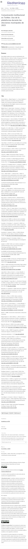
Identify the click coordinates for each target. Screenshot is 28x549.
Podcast (18, 413)
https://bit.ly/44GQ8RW (9, 229)
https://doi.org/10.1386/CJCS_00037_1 (19, 125)
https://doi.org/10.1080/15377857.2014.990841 (11, 269)
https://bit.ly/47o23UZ (16, 140)
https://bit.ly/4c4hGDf (5, 293)
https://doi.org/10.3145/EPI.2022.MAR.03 (9, 216)
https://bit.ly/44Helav (17, 321)
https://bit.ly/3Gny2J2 (12, 146)
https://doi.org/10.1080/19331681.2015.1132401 (11, 248)
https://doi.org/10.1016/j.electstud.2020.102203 (16, 235)
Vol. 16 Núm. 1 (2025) (5, 448)
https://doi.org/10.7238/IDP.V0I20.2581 (9, 195)
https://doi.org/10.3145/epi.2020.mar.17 (9, 171)
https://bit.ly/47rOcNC (11, 262)
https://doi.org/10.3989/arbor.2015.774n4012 (17, 327)
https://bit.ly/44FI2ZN (19, 334)
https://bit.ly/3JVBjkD (11, 286)
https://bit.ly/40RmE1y (5, 256)
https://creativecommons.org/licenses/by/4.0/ (10, 502)
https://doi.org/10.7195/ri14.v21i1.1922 (9, 205)
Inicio (2, 8)
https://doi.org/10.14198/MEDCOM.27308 (12, 43)
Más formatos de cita (6, 442)
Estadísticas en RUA (5, 421)
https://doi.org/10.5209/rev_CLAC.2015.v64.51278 (11, 301)
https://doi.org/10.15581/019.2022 (8, 402)
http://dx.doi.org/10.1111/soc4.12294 (9, 407)
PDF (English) (6, 413)
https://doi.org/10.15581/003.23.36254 (18, 162)
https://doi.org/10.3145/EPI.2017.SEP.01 (9, 152)
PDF (12, 413)
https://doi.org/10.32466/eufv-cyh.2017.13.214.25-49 (12, 310)
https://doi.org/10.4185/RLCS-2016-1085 (9, 363)
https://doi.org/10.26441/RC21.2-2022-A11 (10, 345)
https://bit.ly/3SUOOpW (8, 105)
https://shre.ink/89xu (16, 376)
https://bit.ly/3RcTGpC (5, 186)
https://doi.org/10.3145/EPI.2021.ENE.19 (9, 354)
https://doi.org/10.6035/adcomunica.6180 (10, 180)
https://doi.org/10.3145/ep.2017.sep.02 (9, 278)
